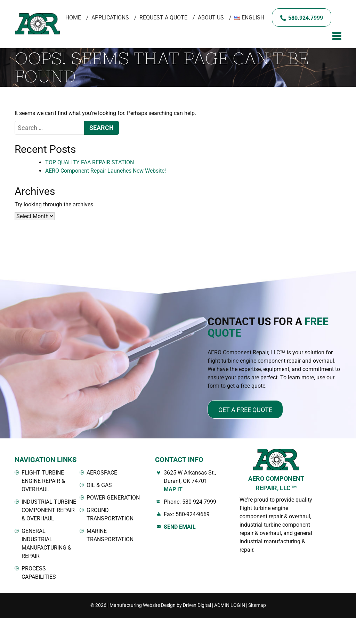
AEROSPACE (102, 472)
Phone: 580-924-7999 (190, 501)
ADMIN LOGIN (229, 605)
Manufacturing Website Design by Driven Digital (160, 605)
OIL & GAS (99, 485)
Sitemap (257, 605)
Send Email (180, 527)
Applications (110, 17)
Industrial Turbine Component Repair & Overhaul (49, 510)
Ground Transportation (110, 514)
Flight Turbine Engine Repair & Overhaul (43, 481)
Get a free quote (245, 409)
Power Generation (113, 497)
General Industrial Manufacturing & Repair (46, 543)
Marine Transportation (110, 535)
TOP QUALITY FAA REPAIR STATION (89, 162)
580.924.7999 (305, 18)
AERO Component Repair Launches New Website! (105, 170)
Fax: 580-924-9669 (187, 514)
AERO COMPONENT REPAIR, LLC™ (276, 483)
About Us (211, 17)
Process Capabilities (39, 572)
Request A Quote (163, 17)
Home (73, 17)
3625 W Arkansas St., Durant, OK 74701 (196, 481)
